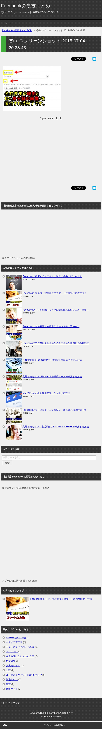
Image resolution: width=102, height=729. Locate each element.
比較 (8, 670)
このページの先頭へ (54, 725)
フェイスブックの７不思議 (20, 647)
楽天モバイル (13, 665)
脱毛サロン (12, 679)
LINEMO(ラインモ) (16, 637)
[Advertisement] (51, 148)
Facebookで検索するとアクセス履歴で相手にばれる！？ (52, 276)
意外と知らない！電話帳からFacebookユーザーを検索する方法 (56, 426)
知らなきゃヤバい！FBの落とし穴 (24, 674)
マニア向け (12, 651)
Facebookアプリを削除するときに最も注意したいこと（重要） (56, 309)
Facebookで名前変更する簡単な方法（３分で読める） (51, 326)
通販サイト (12, 688)
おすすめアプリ (14, 642)
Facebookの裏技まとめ (25, 5)
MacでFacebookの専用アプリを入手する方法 (46, 393)
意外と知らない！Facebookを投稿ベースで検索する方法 (52, 376)
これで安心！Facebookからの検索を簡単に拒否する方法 (52, 359)
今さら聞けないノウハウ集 (20, 656)
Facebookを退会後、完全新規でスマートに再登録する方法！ (54, 293)
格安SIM (10, 661)
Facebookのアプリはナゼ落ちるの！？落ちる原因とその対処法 (56, 343)
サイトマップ (13, 703)
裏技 (8, 684)
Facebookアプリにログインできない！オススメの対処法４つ (54, 410)
